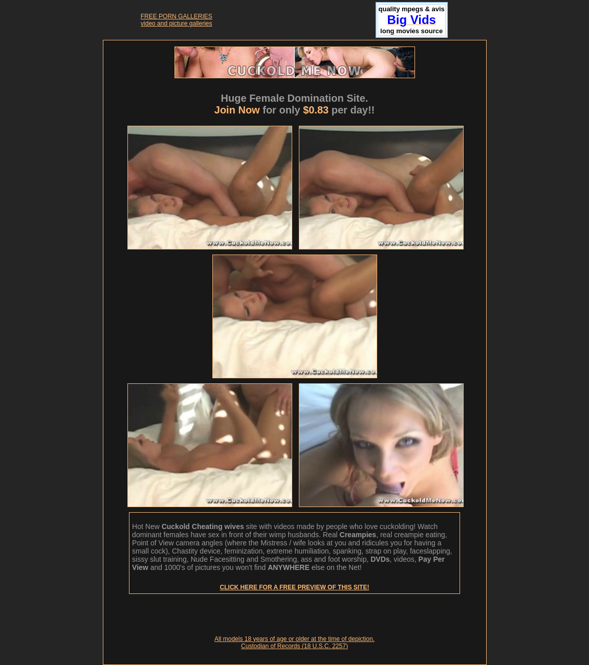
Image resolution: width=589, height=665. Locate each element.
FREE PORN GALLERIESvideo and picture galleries (176, 20)
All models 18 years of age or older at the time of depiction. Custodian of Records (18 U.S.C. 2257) (294, 642)
